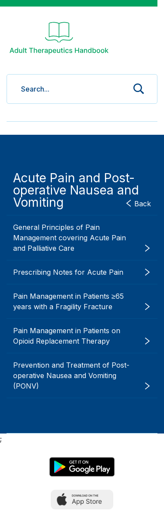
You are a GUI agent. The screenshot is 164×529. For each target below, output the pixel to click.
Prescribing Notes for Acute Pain (82, 272)
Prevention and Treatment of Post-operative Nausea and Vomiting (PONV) (82, 376)
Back (138, 203)
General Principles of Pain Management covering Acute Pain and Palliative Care (82, 238)
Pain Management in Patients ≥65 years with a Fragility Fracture (82, 302)
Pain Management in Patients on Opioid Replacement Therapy (82, 336)
